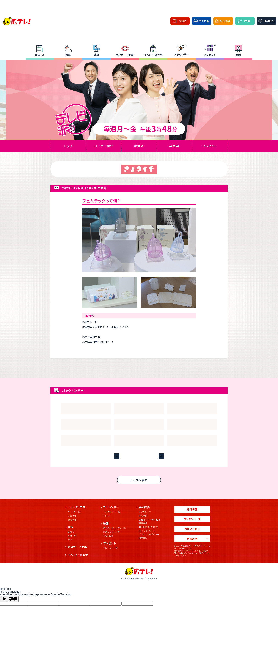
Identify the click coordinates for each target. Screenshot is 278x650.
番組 (96, 54)
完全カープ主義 (125, 54)
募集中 (174, 146)
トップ (68, 146)
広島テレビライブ (111, 531)
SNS (70, 539)
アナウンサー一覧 (111, 511)
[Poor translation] (13, 599)
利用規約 (143, 538)
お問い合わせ (192, 529)
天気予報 (72, 515)
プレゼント (210, 54)
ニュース (40, 54)
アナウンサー (181, 54)
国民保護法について (148, 526)
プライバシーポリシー (149, 534)
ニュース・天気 (76, 507)
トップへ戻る (139, 480)
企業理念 (143, 515)
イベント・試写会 (153, 54)
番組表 (71, 531)
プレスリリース (192, 519)
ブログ (106, 515)
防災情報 (72, 519)
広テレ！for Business (148, 21)
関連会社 (143, 523)
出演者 (139, 146)
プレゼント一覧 (110, 547)
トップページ (145, 511)
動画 (238, 54)
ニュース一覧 (74, 511)
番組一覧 (72, 535)
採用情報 (192, 509)
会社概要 (144, 507)
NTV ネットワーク (147, 530)
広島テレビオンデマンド (114, 528)
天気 (68, 54)
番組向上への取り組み (150, 519)
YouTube (108, 535)
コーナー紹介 (103, 146)
